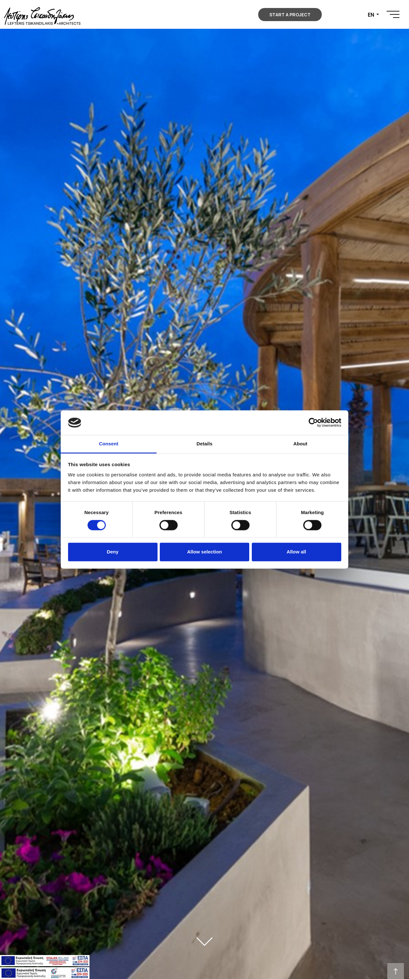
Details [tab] (204, 443)
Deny (113, 551)
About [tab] (300, 443)
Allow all (296, 551)
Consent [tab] (109, 443)
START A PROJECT (290, 15)
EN (371, 14)
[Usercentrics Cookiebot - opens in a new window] (313, 422)
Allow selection (204, 551)
